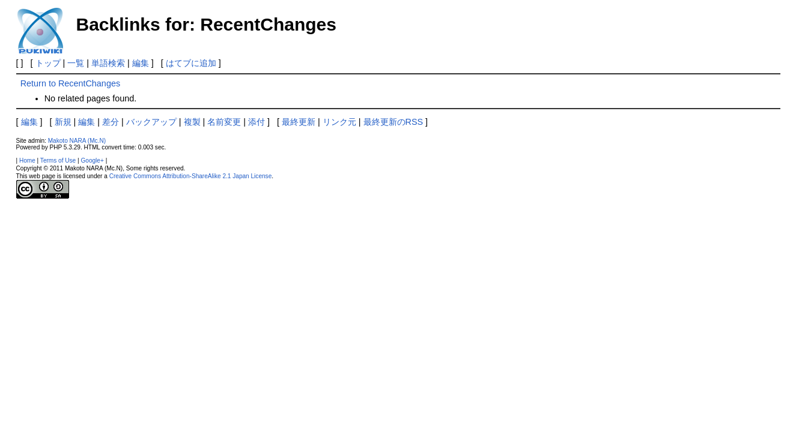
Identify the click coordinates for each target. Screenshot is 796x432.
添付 (256, 122)
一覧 (75, 63)
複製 (192, 122)
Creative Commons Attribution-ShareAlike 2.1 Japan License (190, 176)
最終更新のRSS (393, 122)
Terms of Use (58, 160)
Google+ (92, 160)
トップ (48, 63)
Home (27, 160)
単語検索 (108, 63)
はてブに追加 (191, 63)
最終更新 (298, 122)
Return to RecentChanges (70, 83)
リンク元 (339, 122)
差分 (110, 122)
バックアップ (151, 122)
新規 (63, 122)
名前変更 (224, 122)
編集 (140, 63)
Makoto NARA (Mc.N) (77, 140)
